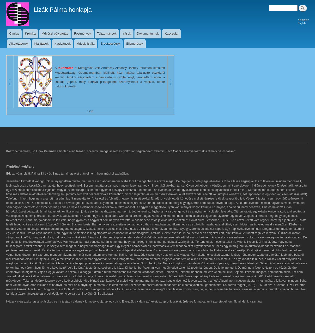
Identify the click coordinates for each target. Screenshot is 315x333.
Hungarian (303, 19)
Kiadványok (63, 43)
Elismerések (134, 43)
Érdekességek (110, 43)
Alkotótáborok (18, 43)
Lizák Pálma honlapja (63, 9)
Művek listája (86, 43)
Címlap (14, 33)
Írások (126, 33)
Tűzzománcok (106, 33)
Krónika (30, 33)
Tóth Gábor (174, 151)
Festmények (82, 33)
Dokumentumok (148, 33)
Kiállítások (41, 43)
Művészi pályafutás (55, 33)
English (302, 23)
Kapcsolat (171, 33)
